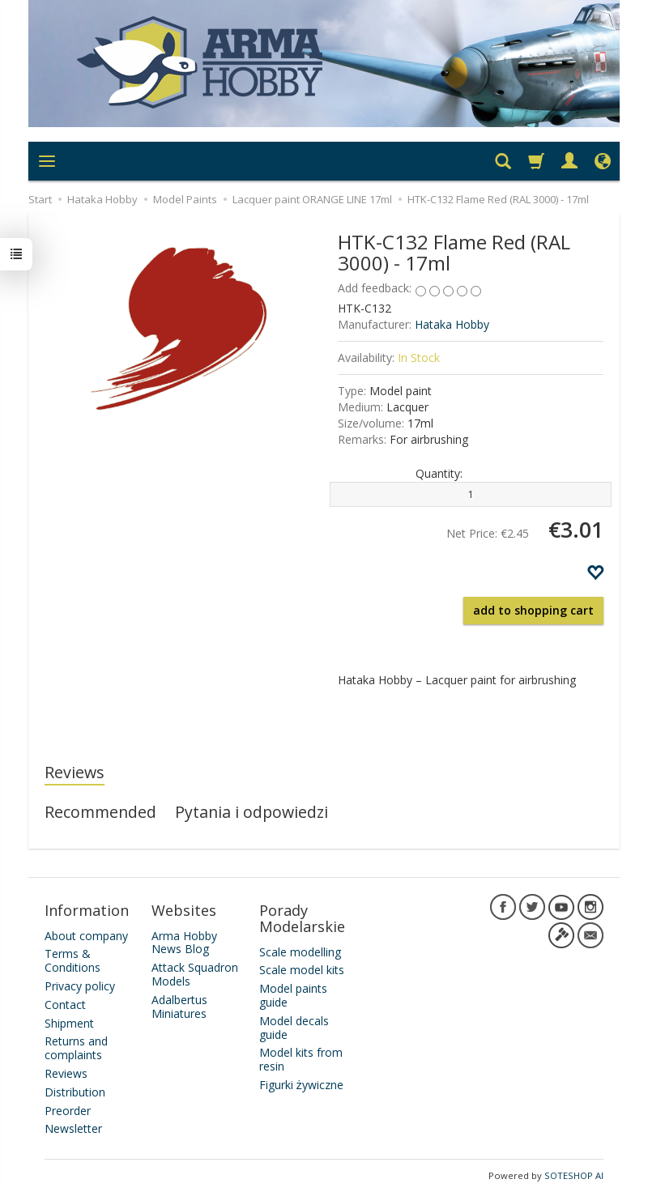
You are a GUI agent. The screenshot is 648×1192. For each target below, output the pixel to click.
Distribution (75, 1092)
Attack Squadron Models (194, 974)
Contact (65, 1004)
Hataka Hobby (452, 324)
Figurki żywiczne (301, 1084)
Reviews (74, 772)
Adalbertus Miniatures (179, 1006)
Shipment (69, 1022)
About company (86, 935)
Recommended (100, 812)
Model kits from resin (301, 1059)
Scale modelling (300, 951)
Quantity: (439, 473)
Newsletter (73, 1128)
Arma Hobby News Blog (184, 941)
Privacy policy (80, 986)
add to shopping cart (533, 610)
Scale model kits (301, 969)
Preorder (68, 1110)
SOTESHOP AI (573, 1175)
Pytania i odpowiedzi (251, 812)
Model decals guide (294, 1027)
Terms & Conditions (72, 960)
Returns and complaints (76, 1047)
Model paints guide (293, 995)
